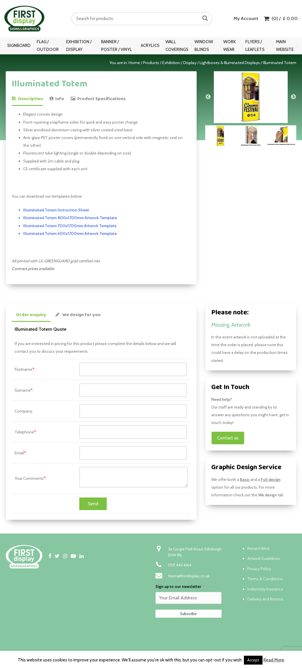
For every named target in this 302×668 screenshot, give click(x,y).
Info (57, 98)
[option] (250, 97)
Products (151, 62)
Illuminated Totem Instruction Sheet (56, 210)
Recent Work (258, 548)
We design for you (78, 314)
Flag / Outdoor (48, 45)
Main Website (285, 45)
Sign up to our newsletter (178, 586)
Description (27, 98)
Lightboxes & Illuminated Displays (230, 62)
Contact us (227, 438)
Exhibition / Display (79, 45)
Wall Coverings (176, 45)
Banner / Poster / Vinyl (116, 45)
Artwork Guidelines (263, 558)
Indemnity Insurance (265, 589)
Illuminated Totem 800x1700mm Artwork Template (70, 217)
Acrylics (150, 45)
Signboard (19, 45)
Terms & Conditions (265, 578)
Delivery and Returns (265, 599)
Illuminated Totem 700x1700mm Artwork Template (70, 225)
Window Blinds (203, 45)
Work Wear (229, 45)
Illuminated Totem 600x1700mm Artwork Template (70, 233)
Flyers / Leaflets (255, 45)
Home (134, 62)
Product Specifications (98, 98)
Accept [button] (253, 660)
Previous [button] (208, 97)
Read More (273, 660)
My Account (246, 18)
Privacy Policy (259, 568)
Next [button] (293, 97)
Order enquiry (31, 314)
